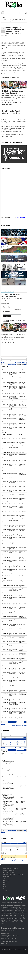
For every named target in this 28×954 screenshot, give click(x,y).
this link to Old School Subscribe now (11, 103)
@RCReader (4, 943)
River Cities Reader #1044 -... (8, 217)
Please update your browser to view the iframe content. (14, 359)
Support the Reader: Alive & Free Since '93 (13, 874)
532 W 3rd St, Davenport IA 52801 (9, 930)
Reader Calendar (7, 876)
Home (3, 17)
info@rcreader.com (5, 933)
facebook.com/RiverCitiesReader (9, 941)
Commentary (6, 880)
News (4, 878)
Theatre (5, 882)
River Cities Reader (20, 217)
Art (3, 888)
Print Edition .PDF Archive (9, 870)
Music (4, 884)
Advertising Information (8, 872)
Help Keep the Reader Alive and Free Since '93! (12, 112)
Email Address (7, 311)
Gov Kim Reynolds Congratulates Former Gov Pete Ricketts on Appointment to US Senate (13, 31)
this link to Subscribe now (14, 343)
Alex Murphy (6, 39)
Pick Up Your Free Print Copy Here (11, 868)
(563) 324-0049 (4, 932)
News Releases (6, 892)
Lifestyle (5, 890)
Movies (4, 886)
